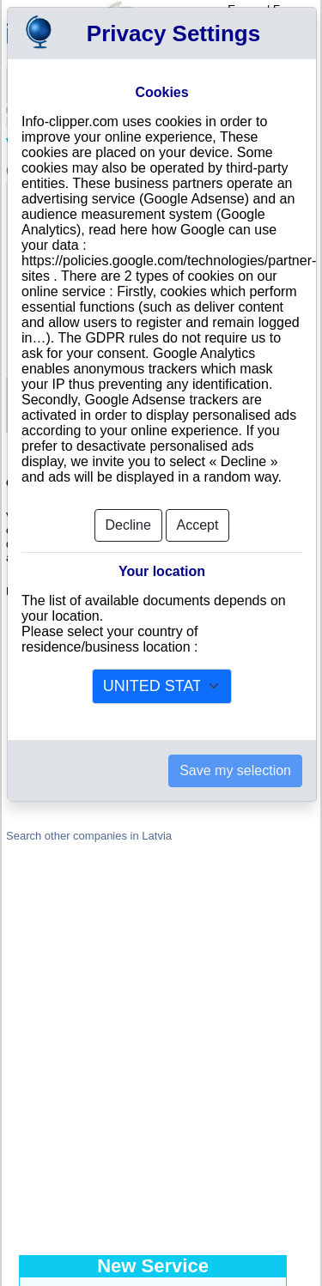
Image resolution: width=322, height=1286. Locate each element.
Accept (198, 525)
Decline (128, 525)
